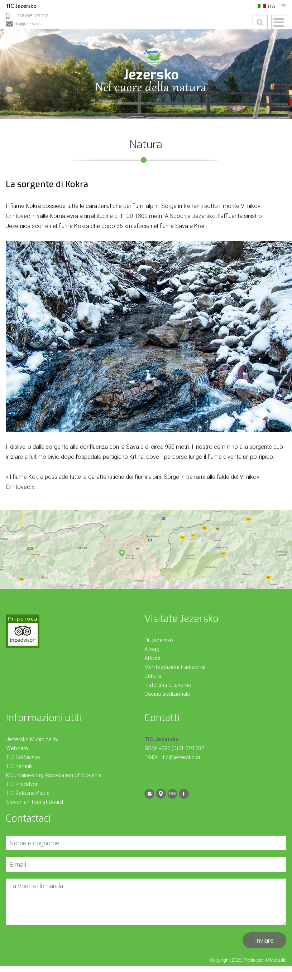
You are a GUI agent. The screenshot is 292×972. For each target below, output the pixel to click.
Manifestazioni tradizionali (175, 667)
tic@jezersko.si (28, 24)
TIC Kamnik (19, 766)
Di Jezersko (158, 640)
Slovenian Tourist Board (34, 802)
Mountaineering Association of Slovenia (53, 775)
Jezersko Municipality (32, 739)
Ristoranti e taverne (167, 685)
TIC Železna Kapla (27, 793)
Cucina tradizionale (167, 694)
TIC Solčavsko (23, 757)
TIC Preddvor (22, 784)
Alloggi (152, 649)
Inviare (264, 940)
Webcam (17, 748)
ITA (271, 7)
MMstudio (276, 960)
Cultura (152, 676)
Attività (152, 658)
